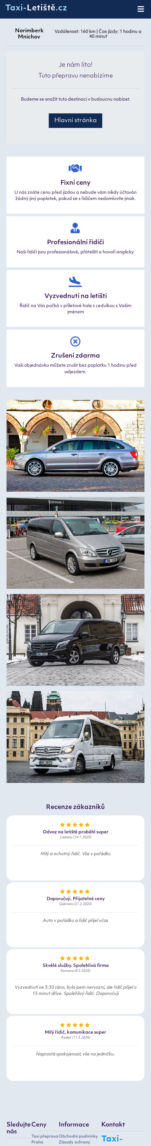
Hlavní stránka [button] (75, 121)
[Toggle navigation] (141, 9)
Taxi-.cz (36, 8)
